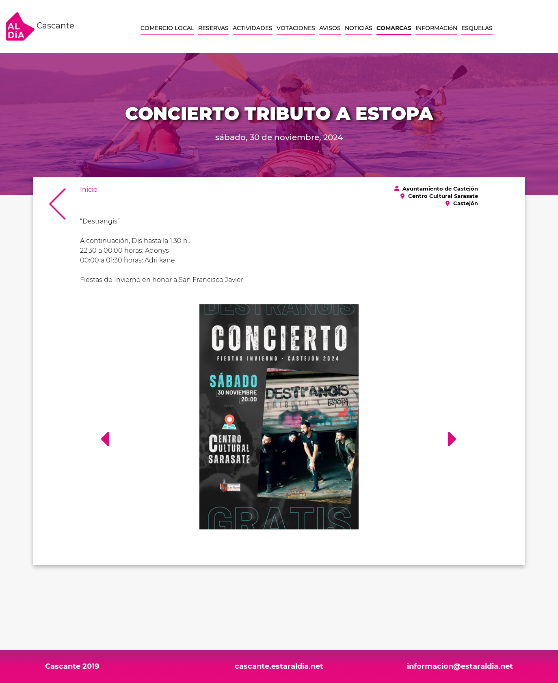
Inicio (88, 189)
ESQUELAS (477, 28)
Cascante (40, 26)
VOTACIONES (296, 28)
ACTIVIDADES (253, 28)
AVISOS (330, 28)
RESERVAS (213, 28)
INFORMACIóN (436, 28)
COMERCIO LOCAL (167, 28)
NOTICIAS (358, 28)
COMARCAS (393, 28)
